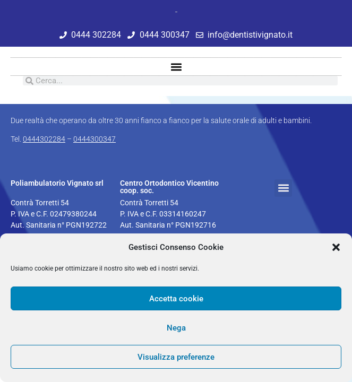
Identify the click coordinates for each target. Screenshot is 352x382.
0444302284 (44, 139)
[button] (336, 247)
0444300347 (94, 139)
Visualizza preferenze (176, 357)
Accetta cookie (176, 298)
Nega (176, 328)
